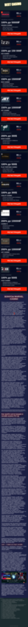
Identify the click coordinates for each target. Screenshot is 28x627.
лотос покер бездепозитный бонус (9, 606)
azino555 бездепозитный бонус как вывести (11, 609)
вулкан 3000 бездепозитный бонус (9, 610)
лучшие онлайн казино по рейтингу (9, 602)
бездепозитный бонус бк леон (8, 616)
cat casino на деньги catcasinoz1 (9, 617)
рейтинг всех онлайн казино (8, 613)
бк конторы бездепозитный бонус (9, 607)
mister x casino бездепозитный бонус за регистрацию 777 (14, 604)
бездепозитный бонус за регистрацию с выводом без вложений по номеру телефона (13, 601)
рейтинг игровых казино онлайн (8, 615)
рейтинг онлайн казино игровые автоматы (11, 608)
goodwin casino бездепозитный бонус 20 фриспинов (13, 605)
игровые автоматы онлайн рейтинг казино (11, 618)
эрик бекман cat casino (7, 603)
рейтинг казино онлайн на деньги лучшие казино (12, 599)
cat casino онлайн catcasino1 (8, 612)
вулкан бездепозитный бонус (8, 614)
